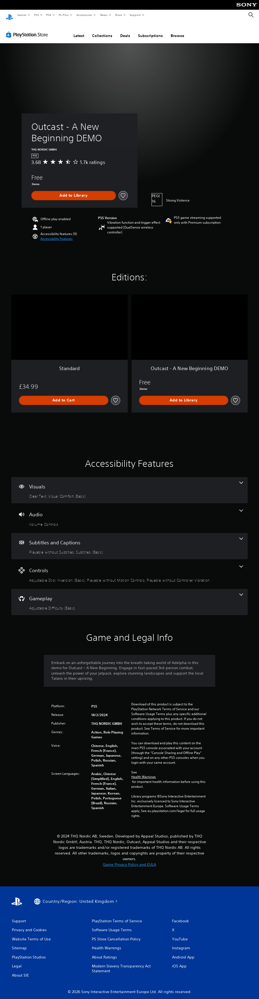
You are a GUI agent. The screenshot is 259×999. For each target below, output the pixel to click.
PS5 (36, 15)
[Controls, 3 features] (129, 569)
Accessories (84, 15)
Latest (78, 30)
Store (118, 15)
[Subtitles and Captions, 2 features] (129, 541)
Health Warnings (143, 772)
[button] (57, 233)
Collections (102, 30)
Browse (177, 30)
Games (21, 15)
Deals (125, 30)
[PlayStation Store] (28, 29)
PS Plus (64, 15)
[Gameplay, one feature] (129, 597)
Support (134, 15)
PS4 (48, 15)
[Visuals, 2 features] (129, 485)
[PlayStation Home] (9, 15)
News (103, 15)
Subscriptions (150, 30)
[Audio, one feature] (129, 513)
